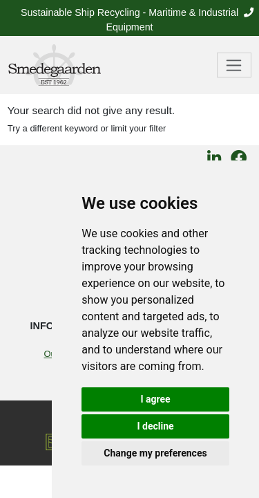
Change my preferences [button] (155, 453)
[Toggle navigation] (234, 65)
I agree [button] (155, 399)
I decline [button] (155, 426)
